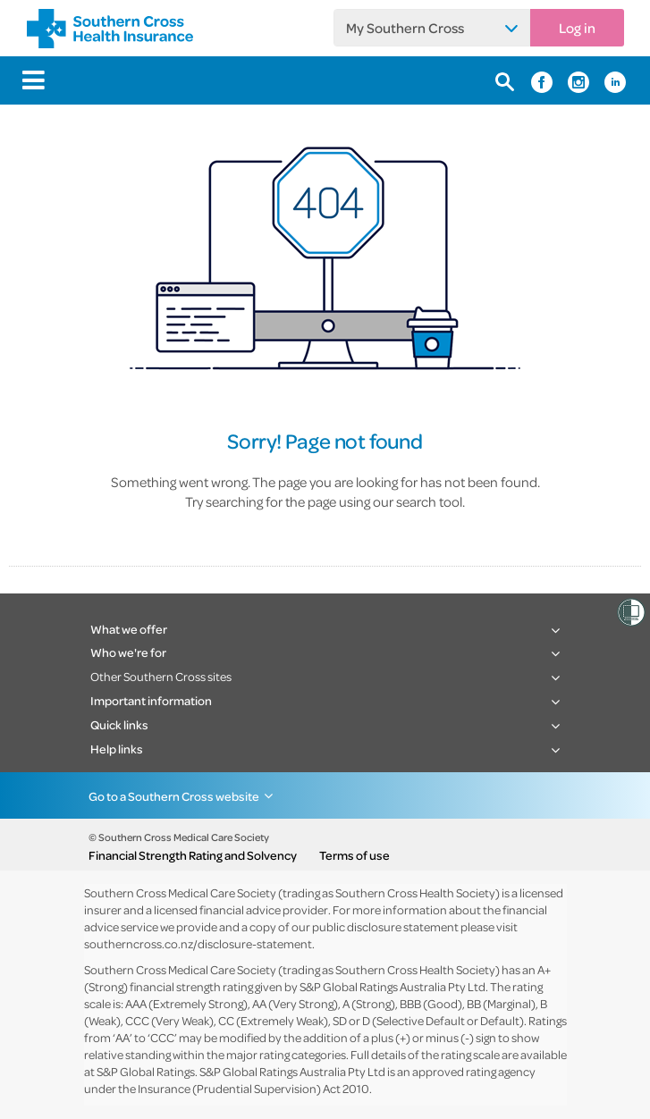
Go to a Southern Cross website (174, 795)
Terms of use (354, 855)
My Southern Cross (405, 28)
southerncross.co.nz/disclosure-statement (198, 943)
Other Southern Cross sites (161, 676)
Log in (577, 28)
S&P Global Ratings (146, 1071)
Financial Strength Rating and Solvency (193, 855)
